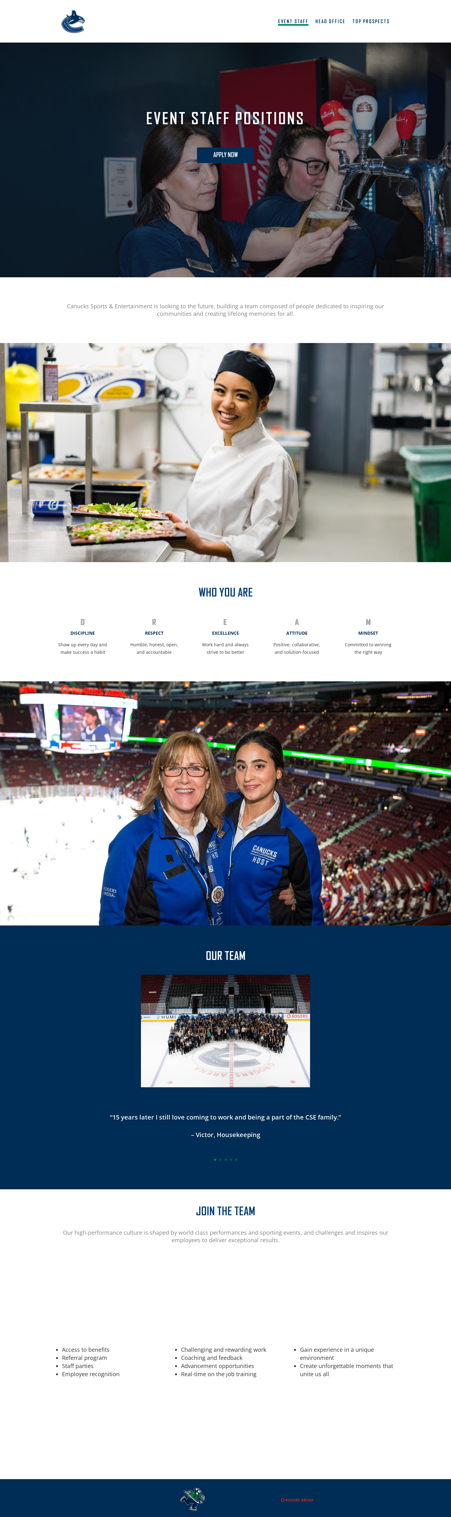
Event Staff (293, 21)
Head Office (330, 21)
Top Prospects (371, 21)
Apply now (225, 155)
